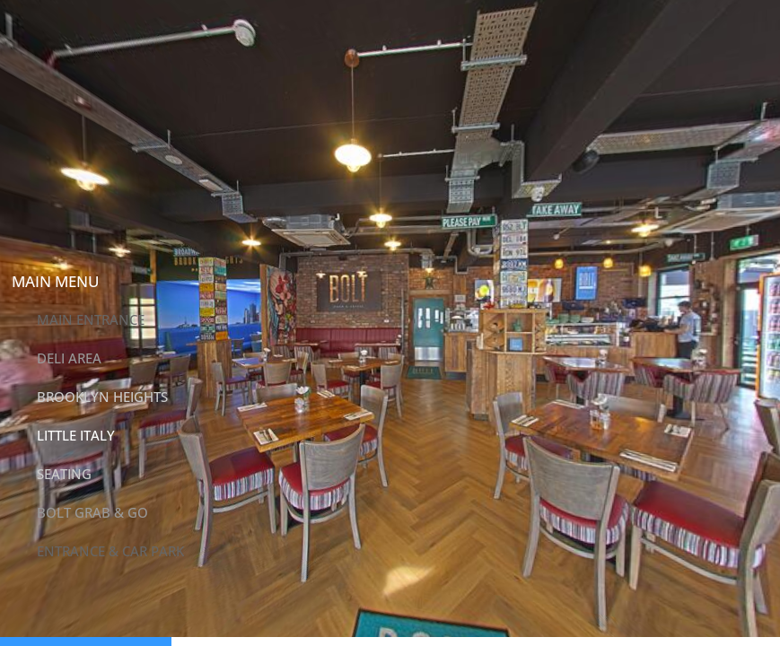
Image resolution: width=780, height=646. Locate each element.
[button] (27, 242)
